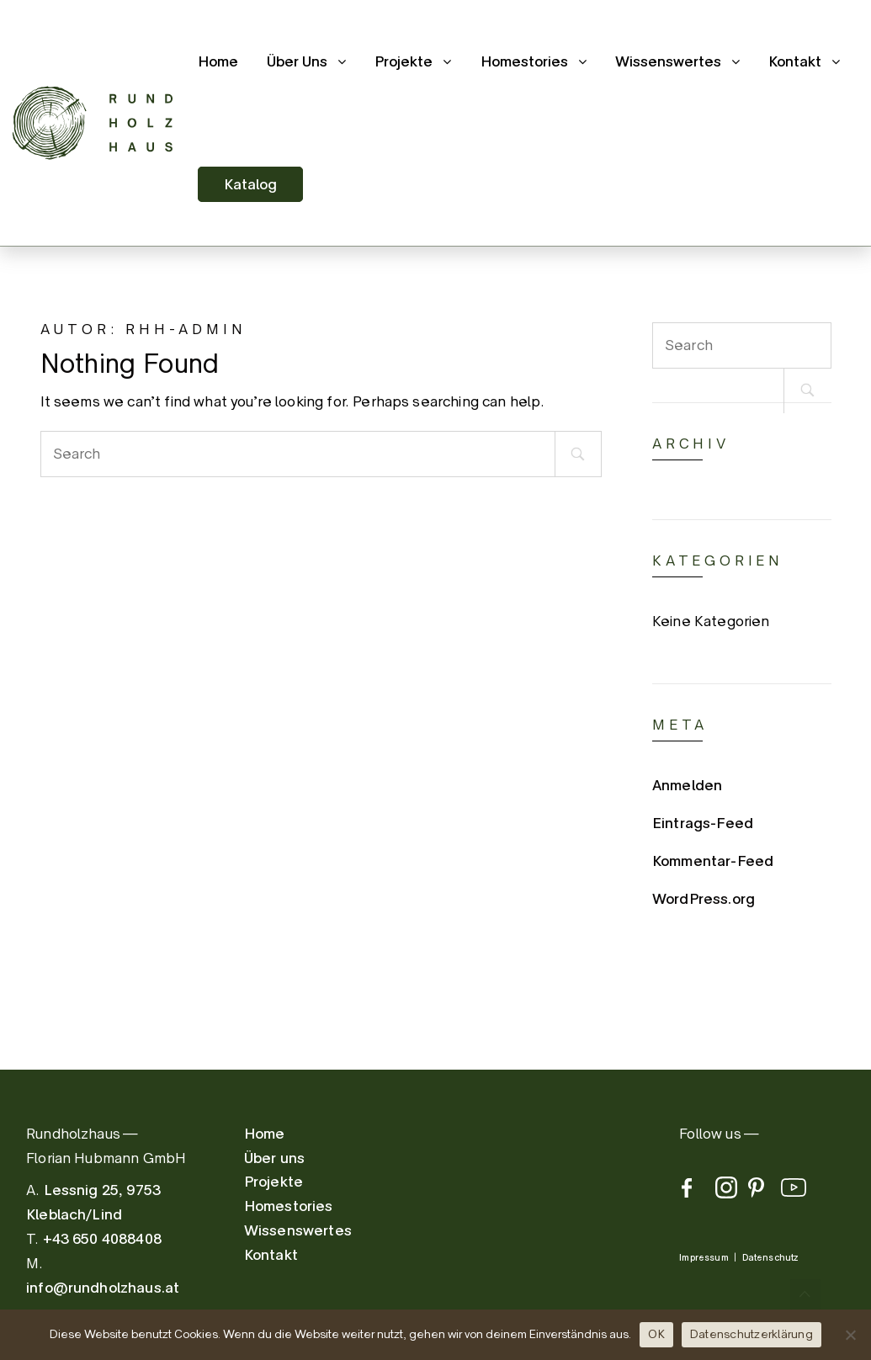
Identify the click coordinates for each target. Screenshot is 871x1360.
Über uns (274, 1158)
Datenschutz (770, 1257)
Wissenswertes (668, 61)
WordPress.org (703, 898)
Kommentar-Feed (712, 861)
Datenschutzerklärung (751, 1334)
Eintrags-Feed (702, 823)
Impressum (703, 1257)
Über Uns (297, 61)
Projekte (403, 61)
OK (656, 1334)
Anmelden (687, 785)
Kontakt (794, 61)
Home (218, 61)
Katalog (250, 184)
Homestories (524, 61)
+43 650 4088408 (102, 1238)
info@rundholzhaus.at (102, 1287)
